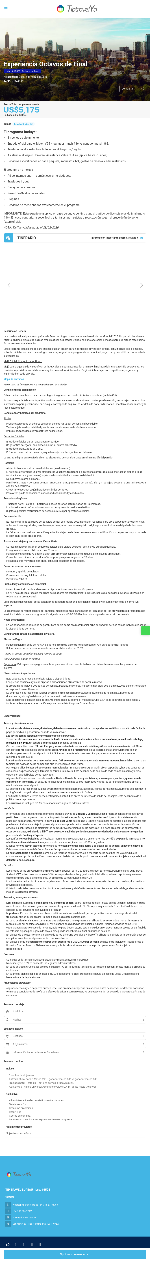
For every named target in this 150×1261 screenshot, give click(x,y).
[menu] (146, 8)
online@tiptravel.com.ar (24, 1217)
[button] (9, 285)
